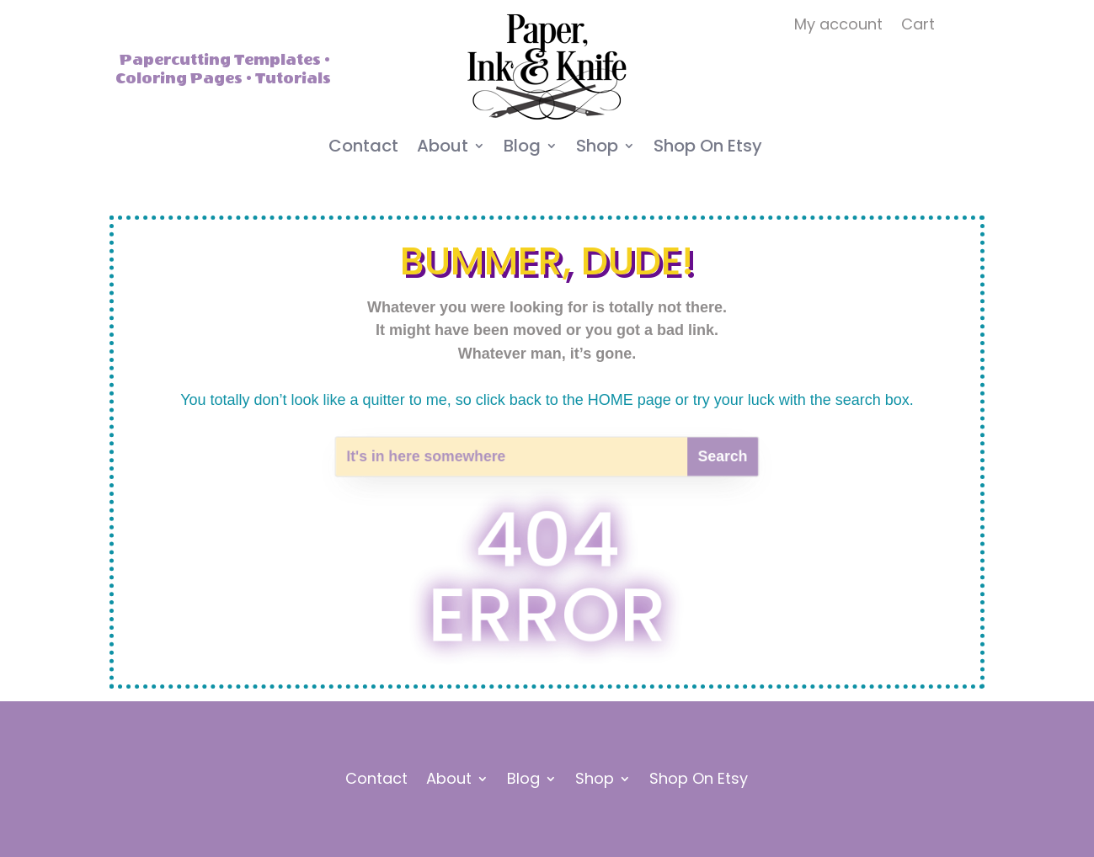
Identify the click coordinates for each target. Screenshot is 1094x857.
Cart (918, 27)
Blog (522, 148)
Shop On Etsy (708, 148)
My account (838, 27)
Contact (363, 148)
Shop (597, 148)
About (442, 148)
